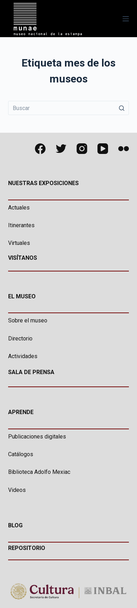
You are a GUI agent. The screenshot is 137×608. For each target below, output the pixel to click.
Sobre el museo (27, 320)
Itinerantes (21, 225)
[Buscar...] (68, 108)
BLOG (15, 525)
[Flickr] (123, 148)
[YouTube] (102, 148)
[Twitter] (61, 148)
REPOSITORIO (26, 548)
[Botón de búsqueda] (122, 108)
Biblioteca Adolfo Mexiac (39, 472)
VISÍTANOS (22, 257)
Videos (17, 490)
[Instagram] (82, 148)
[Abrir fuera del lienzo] (126, 19)
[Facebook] (40, 148)
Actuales (19, 207)
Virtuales (19, 243)
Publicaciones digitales (37, 436)
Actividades (22, 356)
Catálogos (20, 454)
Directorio (20, 338)
